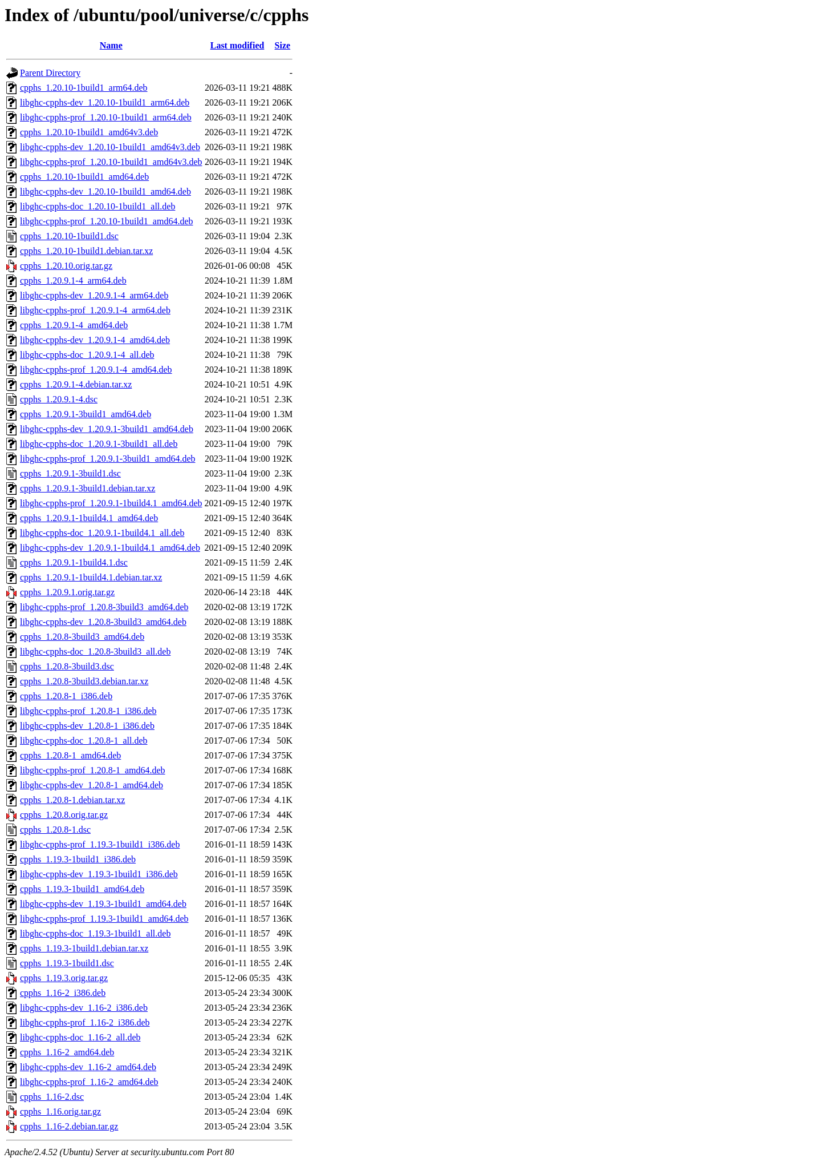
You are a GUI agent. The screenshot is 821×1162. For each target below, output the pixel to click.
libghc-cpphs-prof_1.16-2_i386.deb (85, 1022)
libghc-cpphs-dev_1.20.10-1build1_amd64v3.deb (110, 147)
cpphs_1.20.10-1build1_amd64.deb (84, 176)
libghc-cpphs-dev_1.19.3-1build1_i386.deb (99, 874)
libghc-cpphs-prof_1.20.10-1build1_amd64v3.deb (111, 162)
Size (283, 45)
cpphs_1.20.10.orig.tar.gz (66, 266)
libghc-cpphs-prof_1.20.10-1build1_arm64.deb (106, 117)
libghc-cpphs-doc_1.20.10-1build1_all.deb (97, 206)
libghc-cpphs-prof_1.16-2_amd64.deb (89, 1082)
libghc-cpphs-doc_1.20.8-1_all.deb (84, 740)
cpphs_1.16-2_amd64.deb (67, 1052)
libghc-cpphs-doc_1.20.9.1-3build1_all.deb (98, 444)
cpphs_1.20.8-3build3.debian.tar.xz (84, 681)
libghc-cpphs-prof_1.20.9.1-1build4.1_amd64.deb (111, 503)
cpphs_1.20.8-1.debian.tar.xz (72, 800)
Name (111, 45)
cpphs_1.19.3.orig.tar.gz (64, 978)
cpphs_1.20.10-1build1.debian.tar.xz (86, 251)
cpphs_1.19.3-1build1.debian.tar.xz (84, 948)
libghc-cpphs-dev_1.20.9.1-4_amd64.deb (95, 340)
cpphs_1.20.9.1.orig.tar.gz (67, 592)
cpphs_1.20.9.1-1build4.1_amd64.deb (89, 518)
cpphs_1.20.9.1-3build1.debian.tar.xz (87, 488)
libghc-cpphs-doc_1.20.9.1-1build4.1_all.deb (102, 533)
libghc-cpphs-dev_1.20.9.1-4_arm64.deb (94, 295)
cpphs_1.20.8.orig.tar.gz (64, 815)
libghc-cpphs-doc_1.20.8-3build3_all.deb (95, 651)
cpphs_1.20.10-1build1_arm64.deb (84, 87)
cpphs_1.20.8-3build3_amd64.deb (82, 636)
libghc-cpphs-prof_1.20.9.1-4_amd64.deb (96, 369)
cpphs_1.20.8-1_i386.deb (66, 696)
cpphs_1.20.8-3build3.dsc (67, 666)
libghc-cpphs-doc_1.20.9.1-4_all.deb (87, 355)
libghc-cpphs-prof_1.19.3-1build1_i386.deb (100, 844)
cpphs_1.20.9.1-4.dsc (58, 399)
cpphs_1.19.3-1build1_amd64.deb (82, 889)
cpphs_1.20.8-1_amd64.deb (70, 755)
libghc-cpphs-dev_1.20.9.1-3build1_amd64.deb (106, 429)
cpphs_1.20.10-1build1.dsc (69, 236)
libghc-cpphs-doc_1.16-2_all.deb (80, 1037)
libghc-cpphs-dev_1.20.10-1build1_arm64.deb (104, 102)
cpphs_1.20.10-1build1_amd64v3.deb (89, 132)
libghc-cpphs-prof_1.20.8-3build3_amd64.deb (104, 607)
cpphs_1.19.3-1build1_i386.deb (78, 859)
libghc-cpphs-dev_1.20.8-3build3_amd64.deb (103, 622)
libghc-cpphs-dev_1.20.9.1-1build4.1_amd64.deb (110, 547)
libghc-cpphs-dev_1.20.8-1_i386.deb (87, 726)
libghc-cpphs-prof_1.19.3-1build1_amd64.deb (104, 918)
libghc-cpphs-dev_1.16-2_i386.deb (84, 1007)
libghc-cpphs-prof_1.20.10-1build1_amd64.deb (106, 221)
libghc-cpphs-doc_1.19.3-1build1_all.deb (95, 933)
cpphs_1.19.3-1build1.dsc (67, 963)
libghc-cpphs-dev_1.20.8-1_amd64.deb (91, 785)
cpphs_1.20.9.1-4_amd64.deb (74, 325)
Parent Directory (50, 73)
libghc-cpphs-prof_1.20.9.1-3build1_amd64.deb (108, 458)
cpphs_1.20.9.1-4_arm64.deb (73, 280)
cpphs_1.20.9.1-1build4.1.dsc (74, 562)
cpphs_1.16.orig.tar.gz (60, 1111)
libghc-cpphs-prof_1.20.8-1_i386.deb (88, 711)
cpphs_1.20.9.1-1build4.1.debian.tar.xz (91, 577)
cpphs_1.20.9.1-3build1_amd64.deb (85, 414)
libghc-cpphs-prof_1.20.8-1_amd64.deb (92, 770)
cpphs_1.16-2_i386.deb (62, 993)
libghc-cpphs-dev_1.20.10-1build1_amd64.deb (105, 191)
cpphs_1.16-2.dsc (52, 1097)
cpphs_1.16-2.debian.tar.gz (69, 1126)
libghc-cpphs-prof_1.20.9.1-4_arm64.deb (95, 310)
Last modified (237, 45)
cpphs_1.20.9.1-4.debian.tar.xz (76, 384)
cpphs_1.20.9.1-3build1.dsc (70, 473)
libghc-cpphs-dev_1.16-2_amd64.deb (88, 1067)
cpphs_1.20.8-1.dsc (55, 829)
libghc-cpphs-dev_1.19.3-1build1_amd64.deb (103, 904)
